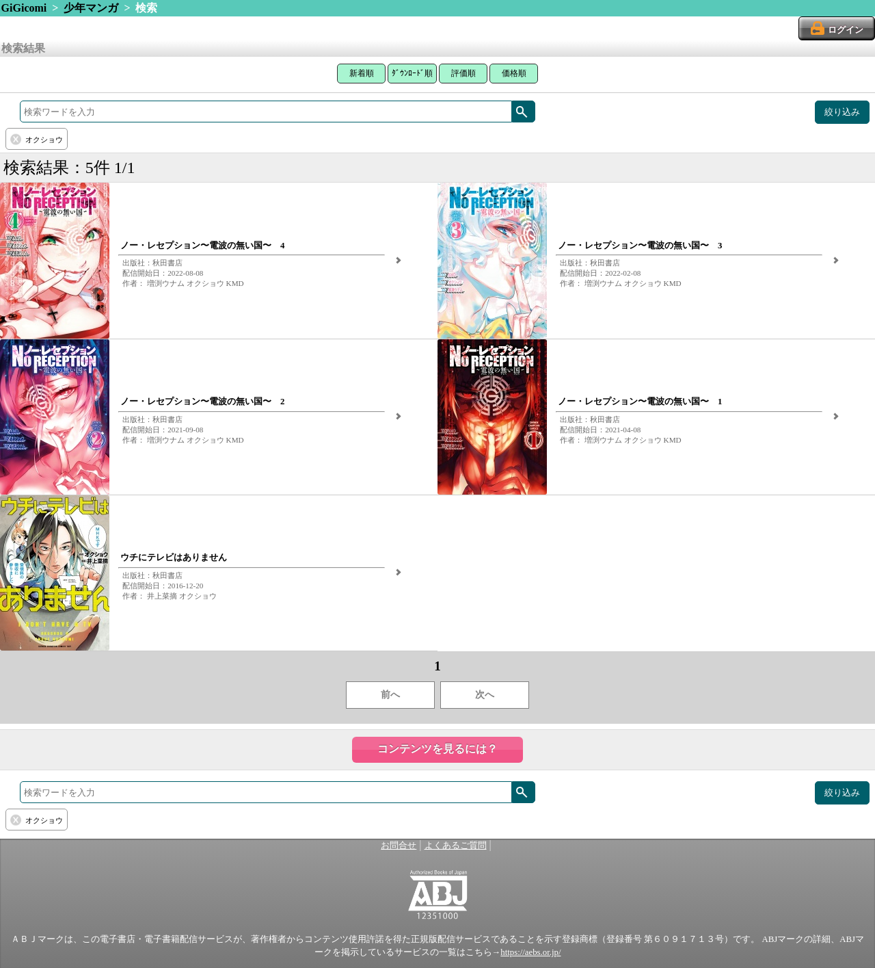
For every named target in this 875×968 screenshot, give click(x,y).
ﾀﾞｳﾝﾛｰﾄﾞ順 (412, 73)
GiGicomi (24, 8)
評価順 (463, 73)
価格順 (514, 73)
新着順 (361, 73)
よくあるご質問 (456, 845)
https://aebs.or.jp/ (530, 952)
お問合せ (398, 845)
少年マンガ (91, 8)
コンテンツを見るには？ (437, 749)
